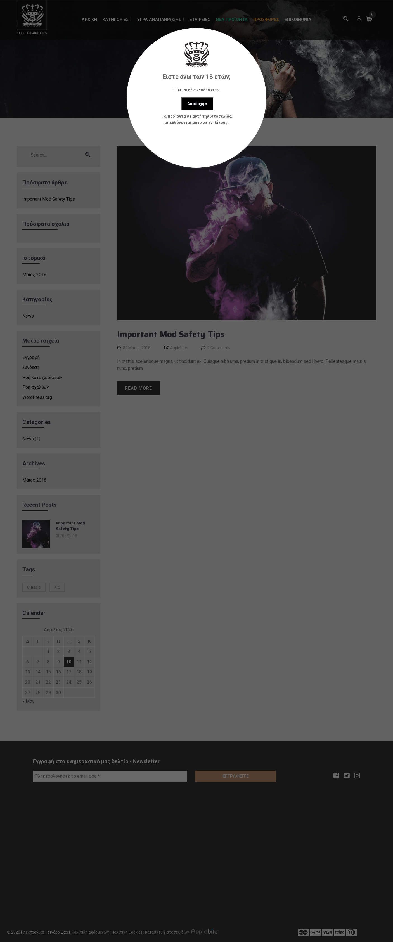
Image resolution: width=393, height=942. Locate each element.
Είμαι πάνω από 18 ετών (196, 90)
